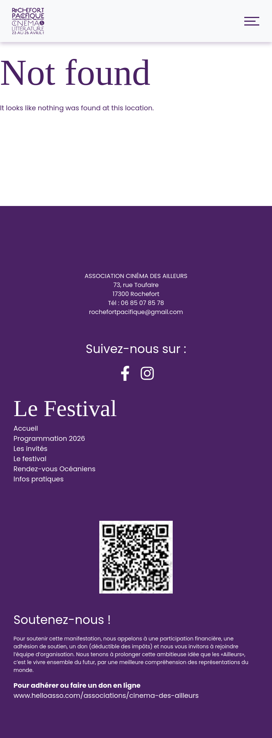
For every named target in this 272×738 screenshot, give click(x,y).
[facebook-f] (125, 373)
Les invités (30, 448)
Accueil (25, 428)
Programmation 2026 (49, 438)
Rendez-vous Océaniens (54, 468)
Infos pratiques (38, 479)
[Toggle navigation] (250, 21)
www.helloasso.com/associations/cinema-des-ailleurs (106, 695)
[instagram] (147, 373)
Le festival (29, 458)
